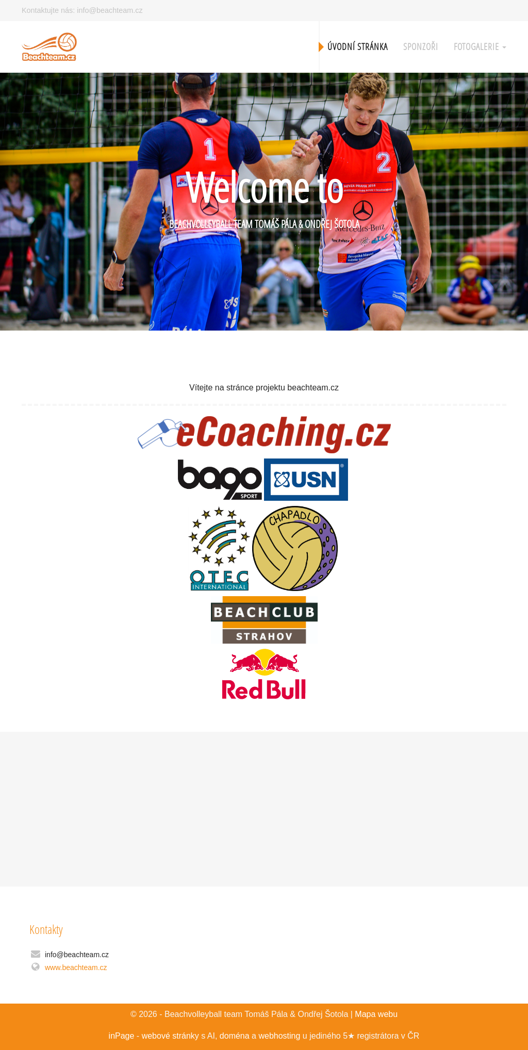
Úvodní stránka (357, 47)
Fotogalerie (480, 47)
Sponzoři (420, 47)
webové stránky (170, 1035)
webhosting (279, 1035)
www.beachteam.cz (76, 967)
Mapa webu (376, 1014)
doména (235, 1035)
